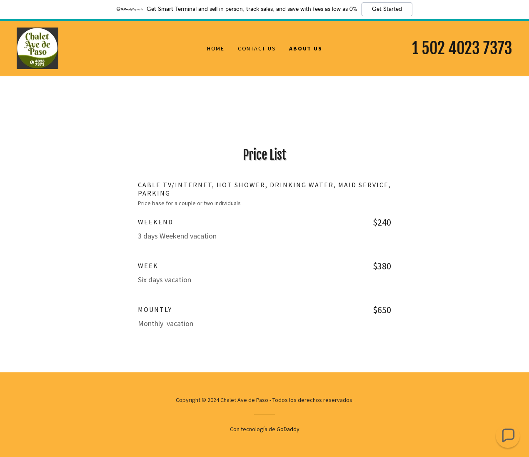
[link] (37, 47)
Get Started (387, 9)
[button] (508, 436)
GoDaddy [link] (288, 429)
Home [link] (216, 48)
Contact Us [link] (257, 48)
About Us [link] (305, 48)
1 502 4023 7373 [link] (462, 48)
